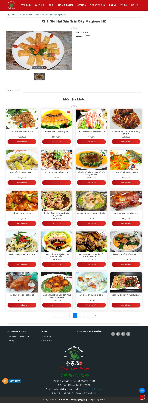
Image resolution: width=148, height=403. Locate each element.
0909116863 (14, 381)
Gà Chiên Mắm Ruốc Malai (22, 132)
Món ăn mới (27, 14)
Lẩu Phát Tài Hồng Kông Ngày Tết (126, 254)
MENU (44, 331)
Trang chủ (13, 14)
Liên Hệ (10, 340)
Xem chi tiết (22, 141)
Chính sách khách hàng (89, 331)
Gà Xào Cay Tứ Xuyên (22, 213)
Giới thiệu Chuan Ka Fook (17, 336)
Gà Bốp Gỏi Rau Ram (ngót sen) (22, 254)
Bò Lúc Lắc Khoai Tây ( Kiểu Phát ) (126, 295)
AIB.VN (102, 400)
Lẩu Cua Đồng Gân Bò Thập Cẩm (91, 132)
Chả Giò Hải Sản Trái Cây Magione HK (50, 14)
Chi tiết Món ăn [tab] (14, 90)
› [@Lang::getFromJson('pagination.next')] (95, 315)
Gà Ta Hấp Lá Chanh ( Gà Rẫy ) (21, 172)
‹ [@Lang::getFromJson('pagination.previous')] (52, 315)
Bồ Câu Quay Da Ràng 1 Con (56, 172)
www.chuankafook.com (92, 389)
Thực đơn (46, 336)
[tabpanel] (39, 76)
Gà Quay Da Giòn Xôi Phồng (22, 295)
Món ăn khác (74, 99)
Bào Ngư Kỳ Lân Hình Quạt (56, 132)
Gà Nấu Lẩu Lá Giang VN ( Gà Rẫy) (91, 213)
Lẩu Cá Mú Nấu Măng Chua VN (126, 172)
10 (91, 315)
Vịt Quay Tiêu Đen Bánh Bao (126, 213)
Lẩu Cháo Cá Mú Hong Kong (91, 295)
